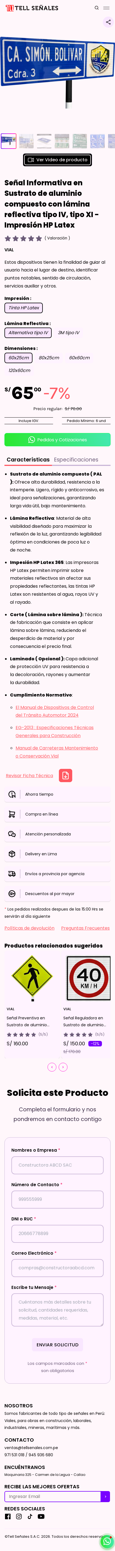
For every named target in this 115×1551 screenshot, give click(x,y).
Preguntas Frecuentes (85, 928)
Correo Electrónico (34, 1253)
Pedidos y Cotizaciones (57, 439)
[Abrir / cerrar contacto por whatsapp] (107, 1541)
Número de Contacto (36, 1185)
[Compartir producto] (108, 22)
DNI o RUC (23, 1219)
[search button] (97, 8)
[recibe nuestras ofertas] (105, 1496)
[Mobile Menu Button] (106, 8)
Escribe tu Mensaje (34, 1287)
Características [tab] (28, 459)
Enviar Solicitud (57, 1345)
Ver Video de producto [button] (58, 160)
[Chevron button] (52, 1067)
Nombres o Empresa (35, 1150)
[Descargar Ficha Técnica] (65, 775)
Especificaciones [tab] (76, 459)
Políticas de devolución (29, 928)
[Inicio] (31, 8)
